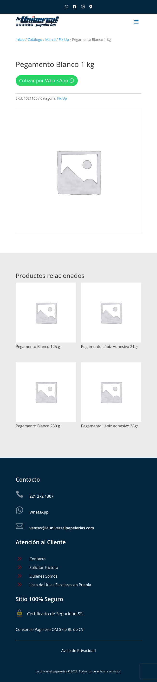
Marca (50, 39)
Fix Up (64, 39)
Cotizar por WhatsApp (43, 80)
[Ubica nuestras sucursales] (90, 6)
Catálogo (35, 39)
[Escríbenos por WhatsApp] (66, 6)
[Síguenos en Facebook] (74, 6)
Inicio (20, 39)
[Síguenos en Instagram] (83, 6)
